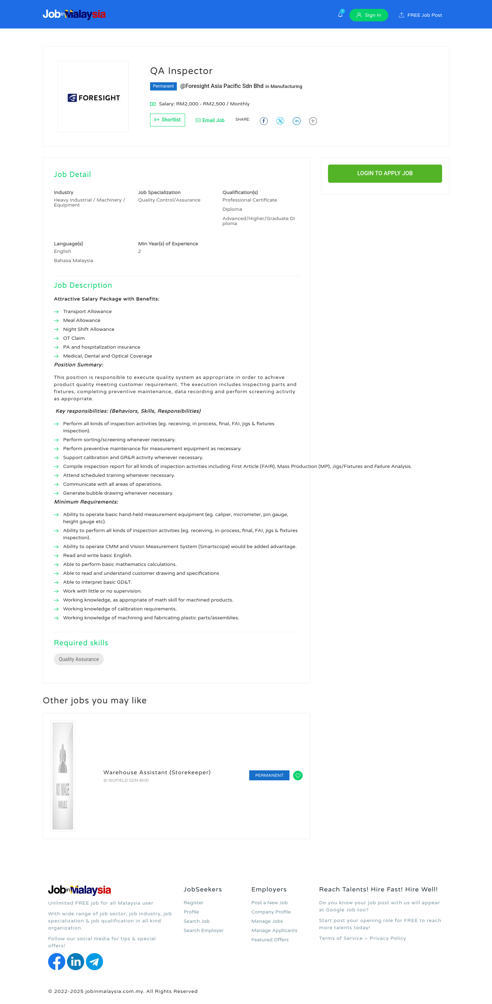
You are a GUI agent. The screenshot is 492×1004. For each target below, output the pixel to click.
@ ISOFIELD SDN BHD (126, 780)
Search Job (197, 921)
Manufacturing (286, 86)
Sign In (369, 15)
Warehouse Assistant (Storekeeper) (157, 772)
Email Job (210, 120)
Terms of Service (341, 938)
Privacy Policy (388, 938)
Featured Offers (270, 940)
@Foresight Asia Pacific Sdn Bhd (222, 86)
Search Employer (204, 930)
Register (193, 903)
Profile (191, 912)
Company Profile (271, 912)
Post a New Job (269, 903)
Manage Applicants (274, 930)
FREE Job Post (420, 15)
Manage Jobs (267, 921)
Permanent (163, 86)
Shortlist (167, 120)
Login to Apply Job (385, 173)
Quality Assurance (79, 659)
